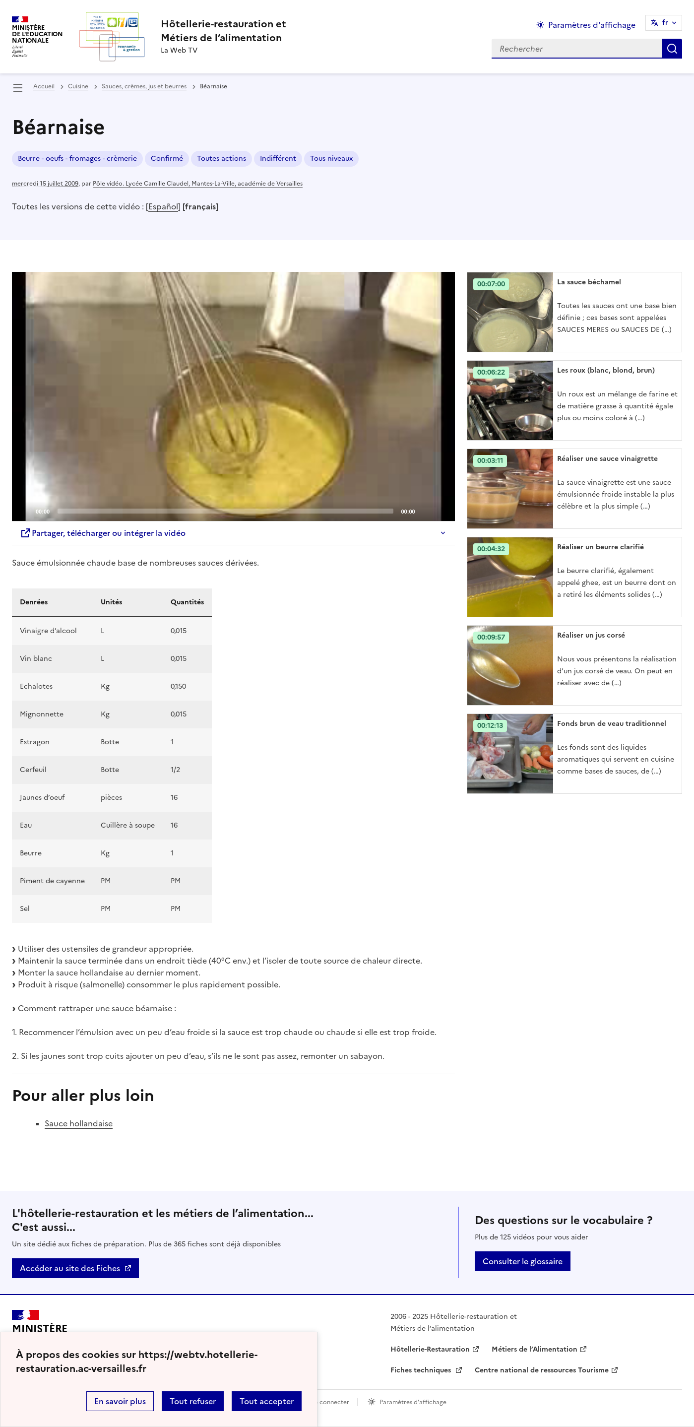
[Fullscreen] (441, 510)
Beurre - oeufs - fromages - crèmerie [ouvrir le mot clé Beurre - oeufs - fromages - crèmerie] (77, 158)
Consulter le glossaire (523, 1261)
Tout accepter (267, 1401)
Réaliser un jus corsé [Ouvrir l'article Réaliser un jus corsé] (591, 635)
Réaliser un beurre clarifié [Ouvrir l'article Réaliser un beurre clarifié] (600, 547)
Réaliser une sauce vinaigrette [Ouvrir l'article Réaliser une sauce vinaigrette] (607, 459)
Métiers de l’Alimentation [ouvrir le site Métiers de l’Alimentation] (534, 1349)
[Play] (233, 396)
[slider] (225, 511)
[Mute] (425, 510)
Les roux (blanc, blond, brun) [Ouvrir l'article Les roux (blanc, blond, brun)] (606, 370)
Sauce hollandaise (79, 1123)
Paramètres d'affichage (412, 1402)
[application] (233, 396)
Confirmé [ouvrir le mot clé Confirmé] (167, 158)
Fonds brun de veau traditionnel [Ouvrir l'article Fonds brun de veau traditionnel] (611, 723)
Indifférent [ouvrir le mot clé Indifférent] (278, 158)
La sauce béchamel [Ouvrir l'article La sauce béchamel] (589, 282)
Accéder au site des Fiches (70, 1268)
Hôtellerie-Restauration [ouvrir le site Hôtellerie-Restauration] (430, 1349)
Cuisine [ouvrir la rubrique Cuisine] (78, 86)
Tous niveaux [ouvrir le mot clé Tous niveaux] (331, 158)
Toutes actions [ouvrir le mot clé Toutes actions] (221, 158)
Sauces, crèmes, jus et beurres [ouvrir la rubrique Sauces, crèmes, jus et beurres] (144, 86)
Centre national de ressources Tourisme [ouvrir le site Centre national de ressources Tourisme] (542, 1370)
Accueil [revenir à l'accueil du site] (44, 86)
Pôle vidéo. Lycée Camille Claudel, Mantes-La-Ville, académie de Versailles (198, 183)
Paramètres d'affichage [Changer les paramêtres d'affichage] (591, 25)
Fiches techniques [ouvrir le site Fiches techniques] (421, 1370)
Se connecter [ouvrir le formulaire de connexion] (330, 1402)
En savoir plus (120, 1401)
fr (665, 22)
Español (163, 206)
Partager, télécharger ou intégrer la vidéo (103, 533)
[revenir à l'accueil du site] (223, 31)
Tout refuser (193, 1401)
